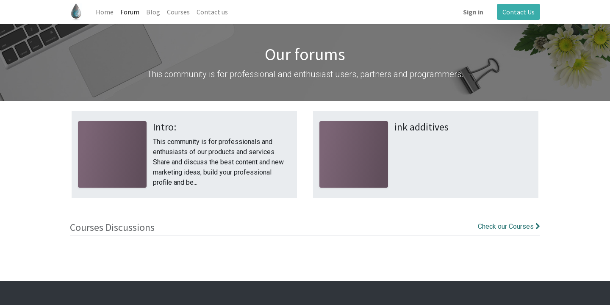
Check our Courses (509, 226)
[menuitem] (104, 11)
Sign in (473, 12)
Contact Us (518, 12)
